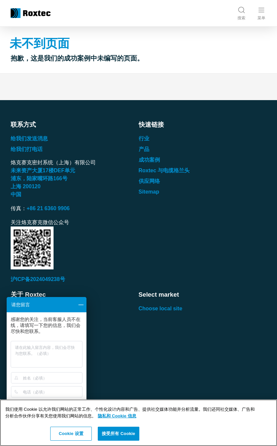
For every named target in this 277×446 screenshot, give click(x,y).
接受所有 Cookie (118, 433)
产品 (144, 149)
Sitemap (149, 192)
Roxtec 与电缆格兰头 (164, 170)
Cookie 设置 (71, 433)
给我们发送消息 (29, 138)
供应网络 (149, 181)
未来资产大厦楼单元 (43, 170)
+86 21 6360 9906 (48, 208)
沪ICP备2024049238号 (38, 279)
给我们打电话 (27, 149)
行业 (144, 138)
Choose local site (161, 308)
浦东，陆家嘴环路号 (39, 178)
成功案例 (149, 160)
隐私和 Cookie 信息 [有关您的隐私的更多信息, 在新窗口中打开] (117, 415)
